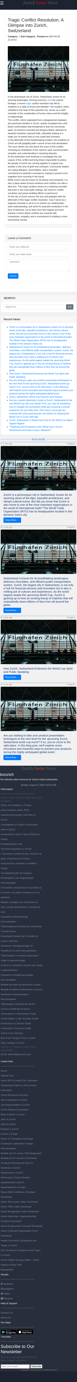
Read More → (12, 520)
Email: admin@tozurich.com (16, 1054)
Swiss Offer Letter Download (16, 1206)
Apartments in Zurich (12, 1172)
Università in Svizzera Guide (16, 1028)
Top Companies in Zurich (14, 1100)
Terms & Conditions (11, 805)
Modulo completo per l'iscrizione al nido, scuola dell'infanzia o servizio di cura (20, 907)
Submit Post (7, 1075)
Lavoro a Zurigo (9, 1133)
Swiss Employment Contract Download (21, 1226)
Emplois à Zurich (10, 1129)
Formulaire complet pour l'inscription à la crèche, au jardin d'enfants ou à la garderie (21, 892)
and (49, 100)
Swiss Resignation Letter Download (20, 1211)
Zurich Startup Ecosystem (14, 1109)
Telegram (7, 1298)
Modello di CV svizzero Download (19, 1158)
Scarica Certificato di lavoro (15, 1008)
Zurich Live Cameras (12, 1033)
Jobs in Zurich (8, 1119)
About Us (6, 1317)
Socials (5, 1274)
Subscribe (36, 1366)
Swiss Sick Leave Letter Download (19, 1201)
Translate (6, 1336)
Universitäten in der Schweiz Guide (19, 1018)
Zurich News (40, 2)
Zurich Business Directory (14, 1095)
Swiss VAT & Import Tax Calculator (19, 1080)
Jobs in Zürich (8, 1124)
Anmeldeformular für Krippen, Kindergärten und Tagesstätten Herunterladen (17, 878)
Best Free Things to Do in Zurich (18, 1038)
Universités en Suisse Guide (16, 1023)
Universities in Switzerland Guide (18, 1013)
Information (7, 789)
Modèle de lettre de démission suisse (20, 984)
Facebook (7, 1284)
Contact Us (7, 1312)
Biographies (7, 1269)
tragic (28, 103)
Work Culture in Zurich (13, 1114)
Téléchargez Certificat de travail (18, 1004)
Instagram (7, 1288)
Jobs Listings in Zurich (13, 1042)
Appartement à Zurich (12, 1182)
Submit (13, 276)
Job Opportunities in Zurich (15, 1104)
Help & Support (9, 1303)
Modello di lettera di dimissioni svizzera (22, 989)
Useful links (7, 1061)
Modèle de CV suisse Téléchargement (21, 1153)
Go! (70, 307)
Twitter (5, 1293)
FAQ (26, 810)
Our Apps (6, 1322)
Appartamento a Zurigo (13, 1187)
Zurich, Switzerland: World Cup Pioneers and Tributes (35, 397)
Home (4, 1070)
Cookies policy (15, 810)
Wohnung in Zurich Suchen (15, 1177)
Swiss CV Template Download (17, 1138)
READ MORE (38, 439)
